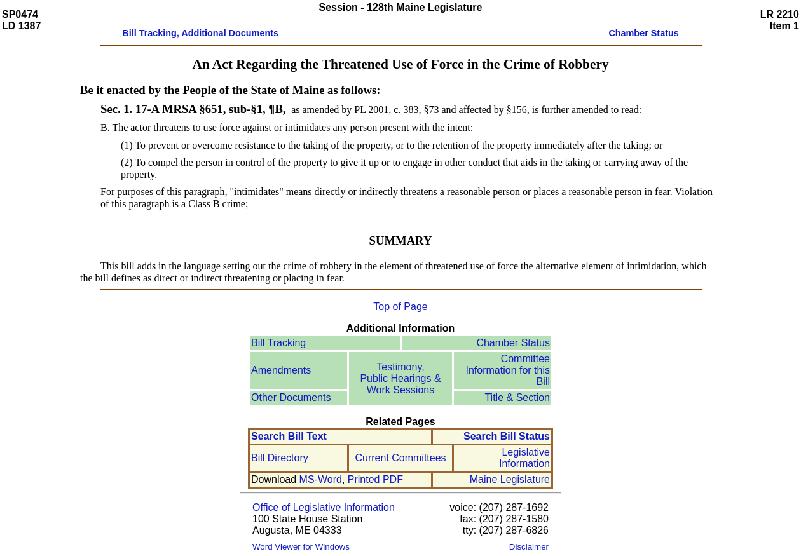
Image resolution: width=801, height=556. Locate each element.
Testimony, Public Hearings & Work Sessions (400, 378)
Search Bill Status (506, 436)
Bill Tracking (278, 342)
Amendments (281, 370)
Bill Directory (279, 457)
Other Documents (291, 397)
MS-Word (320, 479)
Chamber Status (513, 342)
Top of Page (400, 306)
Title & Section (517, 397)
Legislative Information (524, 458)
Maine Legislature (510, 479)
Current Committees (400, 457)
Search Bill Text (289, 436)
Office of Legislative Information (323, 507)
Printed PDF (375, 479)
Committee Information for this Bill (508, 370)
